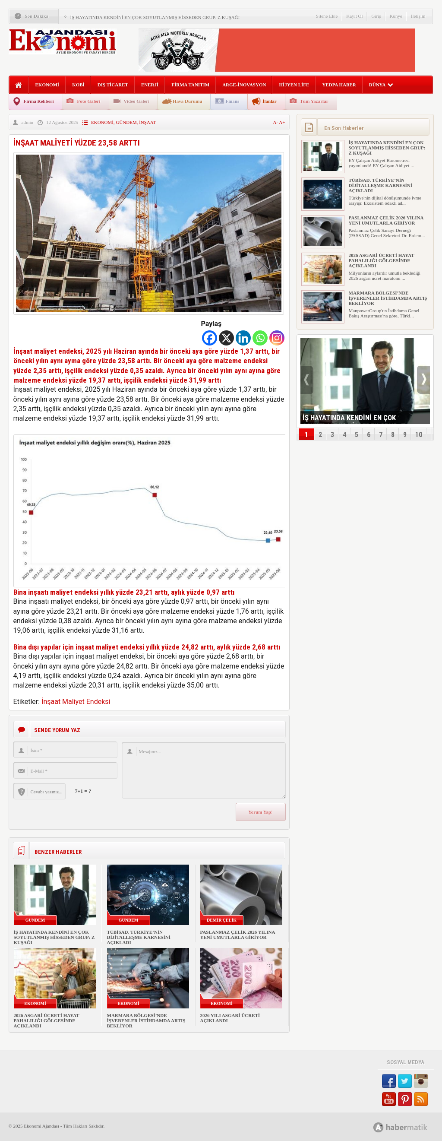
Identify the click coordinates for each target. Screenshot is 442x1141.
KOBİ (78, 84)
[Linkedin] (243, 337)
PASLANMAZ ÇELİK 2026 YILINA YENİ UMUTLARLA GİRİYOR (237, 934)
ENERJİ (149, 84)
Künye (396, 16)
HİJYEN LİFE (294, 84)
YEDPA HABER (339, 84)
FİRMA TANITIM (190, 84)
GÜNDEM (126, 122)
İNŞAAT (147, 122)
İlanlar (269, 101)
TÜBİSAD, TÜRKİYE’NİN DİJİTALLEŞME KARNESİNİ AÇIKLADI (138, 937)
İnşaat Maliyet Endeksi (75, 701)
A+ (282, 122)
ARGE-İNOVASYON (244, 84)
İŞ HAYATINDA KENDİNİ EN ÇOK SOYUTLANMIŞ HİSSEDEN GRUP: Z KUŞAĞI (155, 17)
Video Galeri (137, 101)
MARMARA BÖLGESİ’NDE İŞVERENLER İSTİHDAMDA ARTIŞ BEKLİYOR (146, 1020)
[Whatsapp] (260, 337)
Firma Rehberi (39, 101)
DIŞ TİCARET (113, 84)
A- (276, 122)
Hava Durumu (187, 101)
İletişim (418, 16)
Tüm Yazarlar (314, 101)
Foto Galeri (88, 101)
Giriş (376, 16)
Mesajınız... (204, 770)
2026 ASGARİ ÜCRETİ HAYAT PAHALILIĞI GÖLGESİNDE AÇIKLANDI (46, 1020)
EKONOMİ (47, 84)
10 (418, 435)
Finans (232, 101)
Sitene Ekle (327, 16)
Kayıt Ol (354, 16)
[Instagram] (276, 337)
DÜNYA (381, 84)
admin (28, 122)
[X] (226, 337)
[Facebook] (209, 337)
